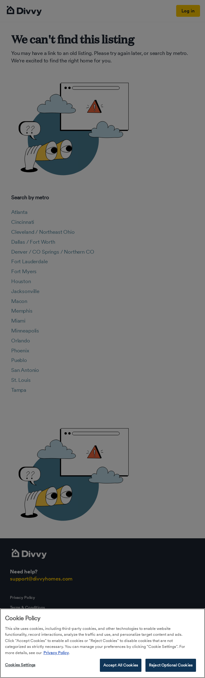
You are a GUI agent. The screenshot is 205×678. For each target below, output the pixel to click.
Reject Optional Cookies (171, 665)
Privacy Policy (56, 652)
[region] (102, 643)
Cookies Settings (20, 664)
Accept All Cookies (120, 665)
